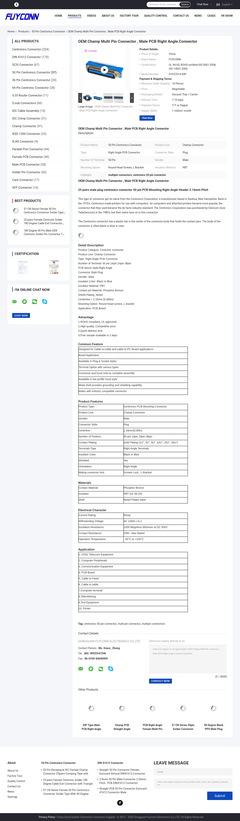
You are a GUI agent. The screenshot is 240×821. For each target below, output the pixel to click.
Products (74, 15)
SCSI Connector (22, 64)
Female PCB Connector (27, 157)
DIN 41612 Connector (26, 57)
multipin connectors (153, 623)
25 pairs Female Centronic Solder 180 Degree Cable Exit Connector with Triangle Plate (43, 223)
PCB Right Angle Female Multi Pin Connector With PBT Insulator (153, 727)
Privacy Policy (47, 817)
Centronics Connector (26, 49)
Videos (91, 15)
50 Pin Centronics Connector (48, 31)
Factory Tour (129, 15)
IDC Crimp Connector (26, 118)
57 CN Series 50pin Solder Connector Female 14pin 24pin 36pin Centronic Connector (183, 727)
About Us (108, 15)
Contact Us (181, 15)
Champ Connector (24, 126)
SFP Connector (22, 187)
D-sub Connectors (24, 103)
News (198, 15)
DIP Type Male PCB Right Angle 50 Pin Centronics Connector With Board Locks (91, 727)
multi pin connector (129, 623)
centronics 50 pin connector (100, 623)
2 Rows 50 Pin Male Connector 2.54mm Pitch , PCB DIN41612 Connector (122, 781)
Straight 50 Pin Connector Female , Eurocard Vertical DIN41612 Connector (122, 771)
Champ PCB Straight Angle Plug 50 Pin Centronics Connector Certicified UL (122, 727)
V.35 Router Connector (27, 95)
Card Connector (22, 180)
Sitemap (12, 796)
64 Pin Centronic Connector (30, 88)
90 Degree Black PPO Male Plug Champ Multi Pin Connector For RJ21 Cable (213, 727)
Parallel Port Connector (27, 149)
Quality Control (155, 15)
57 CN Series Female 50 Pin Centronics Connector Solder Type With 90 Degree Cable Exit (43, 212)
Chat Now (202, 4)
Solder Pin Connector (26, 172)
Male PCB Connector (26, 164)
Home (58, 15)
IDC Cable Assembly (25, 111)
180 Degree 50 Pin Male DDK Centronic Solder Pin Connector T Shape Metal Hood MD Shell (43, 234)
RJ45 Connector (23, 141)
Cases (211, 15)
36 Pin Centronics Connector (31, 80)
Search (184, 4)
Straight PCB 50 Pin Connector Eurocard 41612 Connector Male (123, 790)
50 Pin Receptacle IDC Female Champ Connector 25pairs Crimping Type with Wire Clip (65, 772)
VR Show (227, 15)
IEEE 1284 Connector (26, 134)
